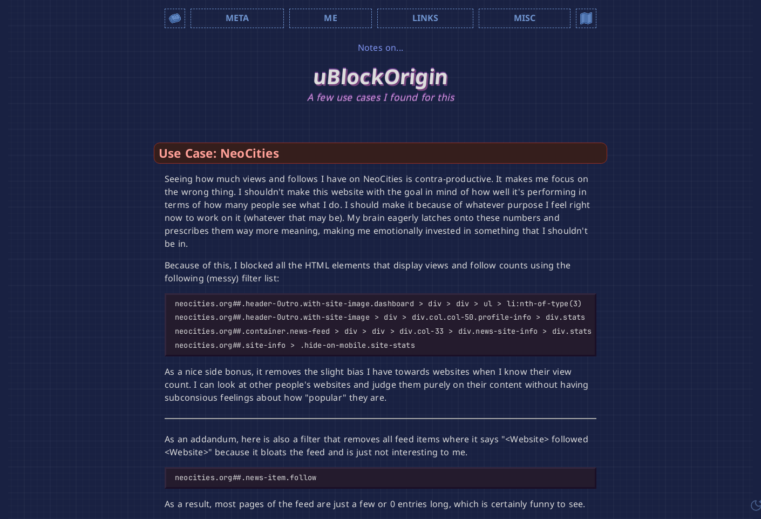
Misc (525, 18)
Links (425, 18)
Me (330, 18)
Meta (237, 18)
